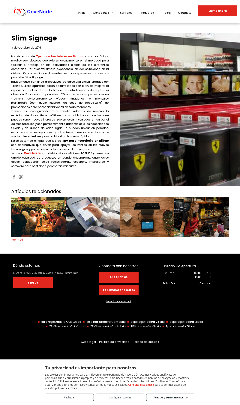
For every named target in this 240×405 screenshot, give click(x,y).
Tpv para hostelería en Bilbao (59, 56)
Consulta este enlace (141, 384)
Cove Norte (32, 153)
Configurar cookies (120, 397)
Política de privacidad (114, 342)
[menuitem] (82, 13)
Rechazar (69, 397)
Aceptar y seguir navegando (171, 397)
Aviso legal (88, 342)
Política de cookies (146, 342)
